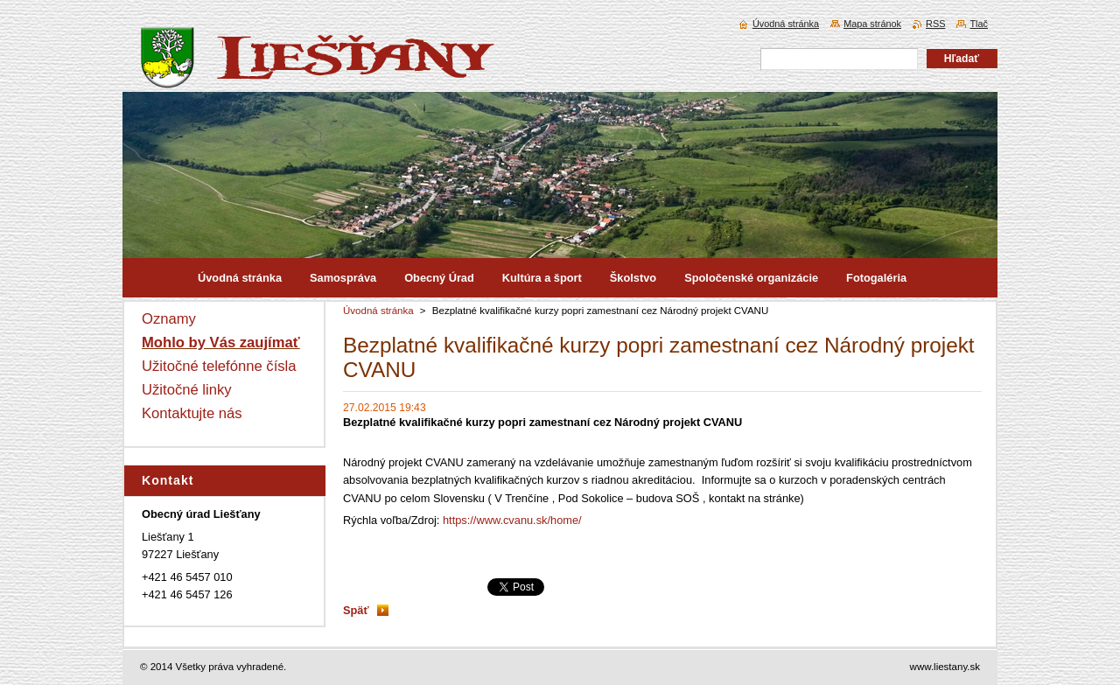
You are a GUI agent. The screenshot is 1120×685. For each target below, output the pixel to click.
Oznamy (169, 319)
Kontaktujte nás (192, 413)
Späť (356, 610)
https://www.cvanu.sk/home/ (512, 520)
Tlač (979, 23)
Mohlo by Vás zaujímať (221, 342)
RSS (935, 23)
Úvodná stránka (378, 310)
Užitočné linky (187, 389)
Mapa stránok (872, 23)
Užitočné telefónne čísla (219, 366)
